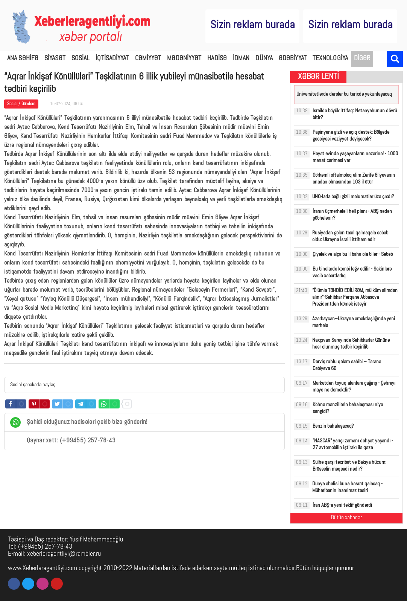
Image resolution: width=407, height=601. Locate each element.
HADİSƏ (217, 58)
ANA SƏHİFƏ (22, 58)
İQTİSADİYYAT (112, 58)
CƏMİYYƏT (148, 58)
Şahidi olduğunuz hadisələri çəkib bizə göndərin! (78, 422)
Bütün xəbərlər (346, 518)
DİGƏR (362, 58)
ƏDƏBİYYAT (293, 58)
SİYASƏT (54, 58)
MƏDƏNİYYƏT (184, 58)
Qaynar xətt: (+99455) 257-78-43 (62, 441)
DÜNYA (264, 58)
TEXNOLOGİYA (330, 58)
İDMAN (241, 58)
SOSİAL (80, 58)
